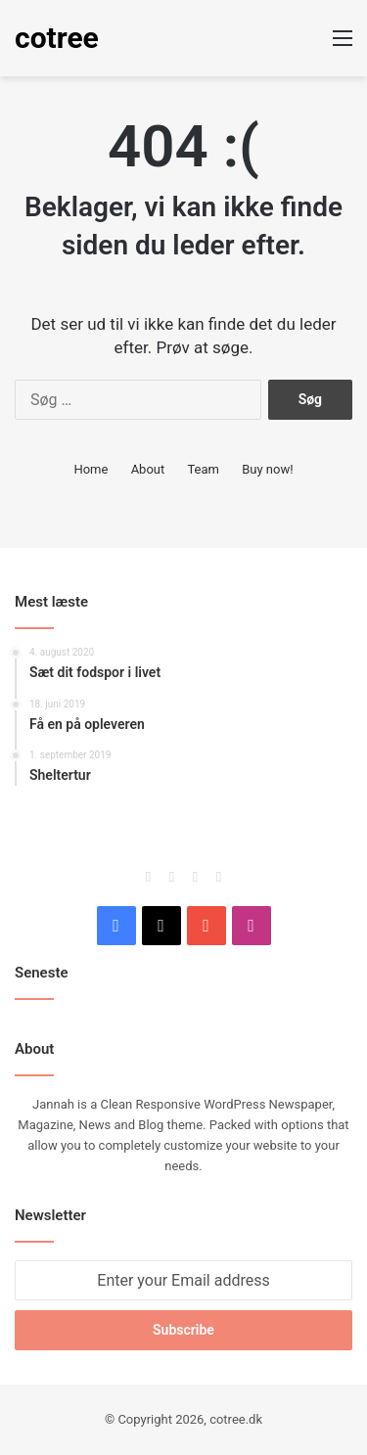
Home (90, 469)
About (148, 469)
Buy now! (267, 469)
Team (203, 469)
